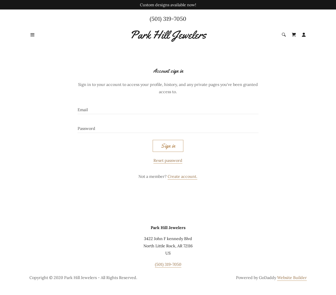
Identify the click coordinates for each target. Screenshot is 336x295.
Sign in (168, 145)
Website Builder (292, 277)
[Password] (168, 126)
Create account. (182, 176)
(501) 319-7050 (168, 18)
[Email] (168, 107)
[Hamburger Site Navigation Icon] (43, 35)
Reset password (167, 160)
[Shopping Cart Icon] (294, 35)
